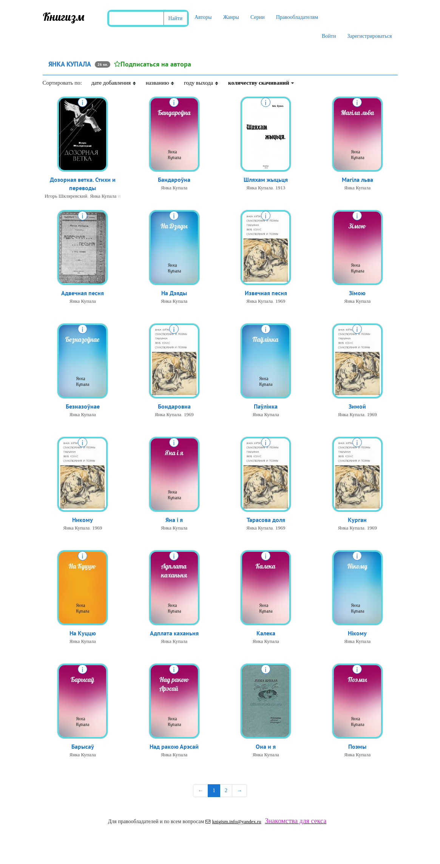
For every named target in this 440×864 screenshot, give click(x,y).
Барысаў (82, 747)
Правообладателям (297, 17)
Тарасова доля (266, 520)
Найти (175, 18)
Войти (329, 36)
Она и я (266, 747)
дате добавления (113, 83)
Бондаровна (174, 406)
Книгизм (64, 16)
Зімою (357, 293)
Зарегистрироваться (369, 36)
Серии (257, 17)
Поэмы (357, 747)
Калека (265, 633)
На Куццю (82, 633)
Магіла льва (357, 180)
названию (160, 83)
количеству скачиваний (261, 83)
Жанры (231, 17)
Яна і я (174, 520)
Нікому (357, 633)
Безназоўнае (83, 406)
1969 (280, 301)
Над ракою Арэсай (174, 747)
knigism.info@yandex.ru (233, 821)
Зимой (357, 406)
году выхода (201, 83)
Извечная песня (266, 293)
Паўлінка (266, 406)
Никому (82, 520)
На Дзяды (174, 293)
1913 (280, 188)
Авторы (203, 17)
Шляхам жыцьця (266, 180)
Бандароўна (174, 180)
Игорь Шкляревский (66, 197)
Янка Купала (103, 197)
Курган (357, 520)
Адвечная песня (82, 293)
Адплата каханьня (174, 633)
